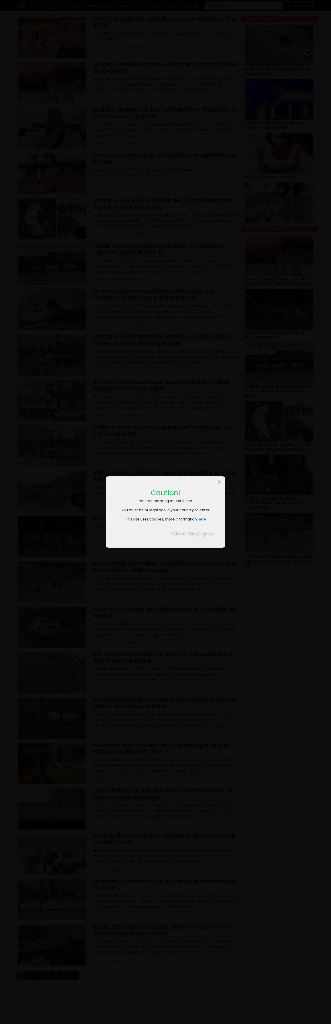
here (202, 519)
